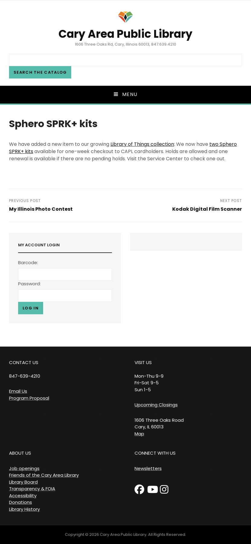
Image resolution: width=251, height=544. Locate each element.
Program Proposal (29, 398)
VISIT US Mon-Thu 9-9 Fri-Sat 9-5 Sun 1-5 (149, 376)
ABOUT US (20, 453)
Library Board (23, 482)
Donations (20, 502)
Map (139, 433)
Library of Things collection (142, 144)
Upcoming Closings (156, 405)
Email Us (18, 391)
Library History (24, 509)
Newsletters (148, 468)
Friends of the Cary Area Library (44, 475)
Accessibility (23, 495)
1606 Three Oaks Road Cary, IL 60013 (159, 423)
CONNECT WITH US (155, 453)
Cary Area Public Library (125, 34)
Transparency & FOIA (32, 488)
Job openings (24, 468)
